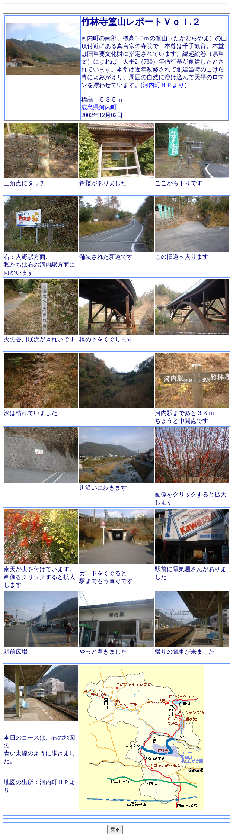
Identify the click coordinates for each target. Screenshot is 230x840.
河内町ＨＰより (163, 85)
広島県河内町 (99, 107)
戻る (115, 829)
